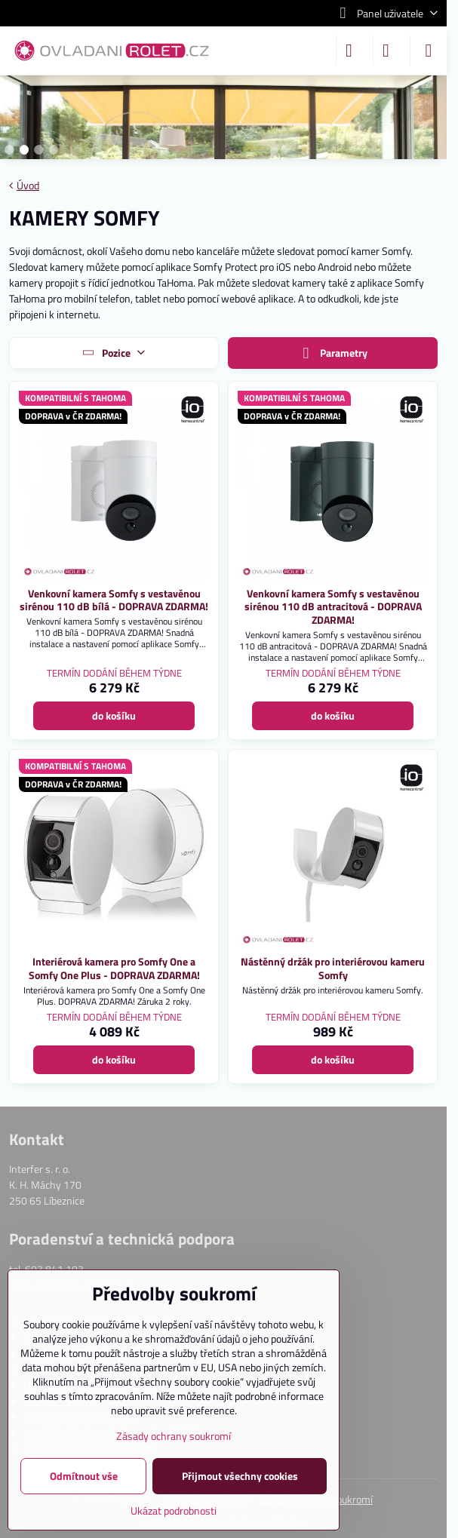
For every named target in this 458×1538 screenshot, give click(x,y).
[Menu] (428, 50)
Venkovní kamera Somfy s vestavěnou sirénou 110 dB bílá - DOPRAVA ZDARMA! (114, 600)
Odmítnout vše (84, 1476)
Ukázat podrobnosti (174, 1510)
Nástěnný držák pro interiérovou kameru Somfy (333, 968)
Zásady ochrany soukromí (173, 1436)
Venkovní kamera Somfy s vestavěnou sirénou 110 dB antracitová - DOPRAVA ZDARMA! (333, 606)
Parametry (332, 353)
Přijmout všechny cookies (240, 1476)
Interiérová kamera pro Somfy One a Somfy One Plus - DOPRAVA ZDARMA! (114, 968)
